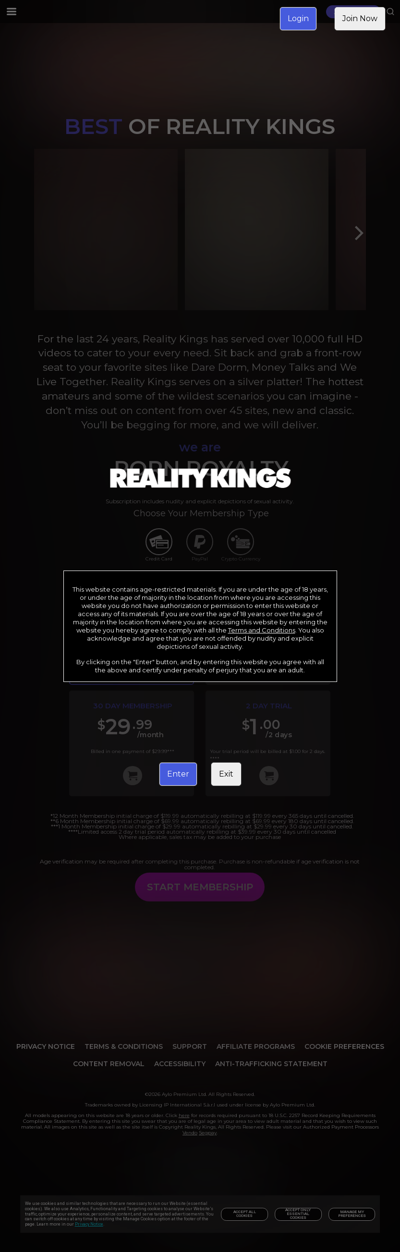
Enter (178, 773)
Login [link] (298, 18)
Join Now (359, 18)
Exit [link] (226, 773)
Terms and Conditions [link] (261, 630)
